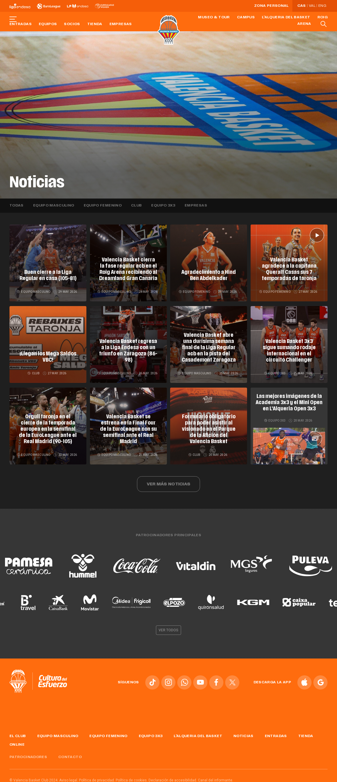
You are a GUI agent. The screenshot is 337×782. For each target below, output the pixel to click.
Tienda (94, 24)
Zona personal (271, 6)
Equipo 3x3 (163, 205)
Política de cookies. (132, 778)
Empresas (120, 24)
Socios (72, 24)
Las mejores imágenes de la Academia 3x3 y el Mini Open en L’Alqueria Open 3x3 (289, 402)
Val (312, 6)
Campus (246, 17)
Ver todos (169, 628)
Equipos (48, 24)
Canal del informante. (215, 778)
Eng (322, 6)
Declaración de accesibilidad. (173, 778)
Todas (16, 205)
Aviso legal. (68, 778)
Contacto (70, 755)
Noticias (243, 734)
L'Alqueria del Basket (286, 17)
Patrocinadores (28, 755)
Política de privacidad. (97, 778)
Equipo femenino (103, 205)
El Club (17, 734)
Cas (301, 6)
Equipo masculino (53, 205)
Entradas (20, 24)
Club (136, 205)
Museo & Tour (214, 17)
